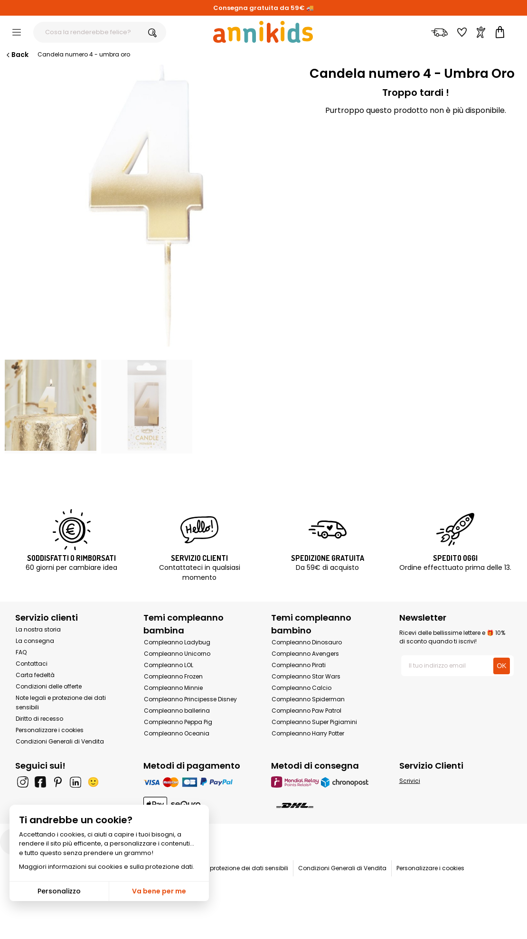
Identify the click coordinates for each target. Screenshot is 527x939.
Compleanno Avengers (305, 654)
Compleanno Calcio (301, 688)
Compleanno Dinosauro (307, 642)
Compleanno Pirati (299, 665)
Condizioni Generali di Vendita (60, 741)
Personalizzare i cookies (50, 730)
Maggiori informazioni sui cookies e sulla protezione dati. (106, 866)
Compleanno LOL (168, 665)
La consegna (35, 641)
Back (16, 54)
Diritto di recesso (39, 719)
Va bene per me (159, 891)
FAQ (21, 652)
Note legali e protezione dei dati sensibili (230, 868)
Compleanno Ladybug (177, 642)
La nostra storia (38, 629)
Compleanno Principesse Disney (190, 699)
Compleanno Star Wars (306, 676)
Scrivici (409, 781)
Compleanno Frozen (173, 676)
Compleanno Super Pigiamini (314, 722)
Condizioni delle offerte (49, 686)
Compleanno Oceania (176, 733)
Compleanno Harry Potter (308, 733)
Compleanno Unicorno (177, 654)
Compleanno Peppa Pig (178, 722)
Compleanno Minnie (173, 688)
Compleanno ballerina (177, 711)
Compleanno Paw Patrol (306, 711)
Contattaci (31, 664)
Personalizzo (59, 891)
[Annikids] (263, 32)
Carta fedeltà (35, 675)
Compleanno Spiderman (308, 699)
